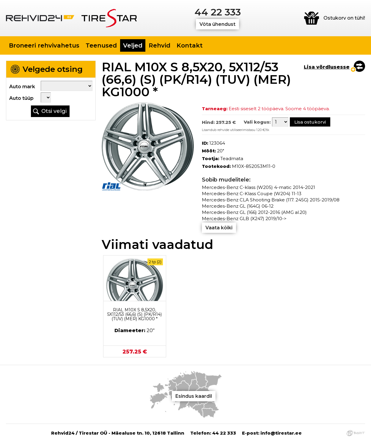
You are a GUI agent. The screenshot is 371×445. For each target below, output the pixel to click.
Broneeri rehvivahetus (44, 45)
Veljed (132, 45)
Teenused (101, 45)
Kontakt (190, 45)
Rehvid (159, 45)
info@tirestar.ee (281, 433)
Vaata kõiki (218, 228)
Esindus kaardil (193, 396)
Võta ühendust (217, 24)
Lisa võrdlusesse (327, 67)
